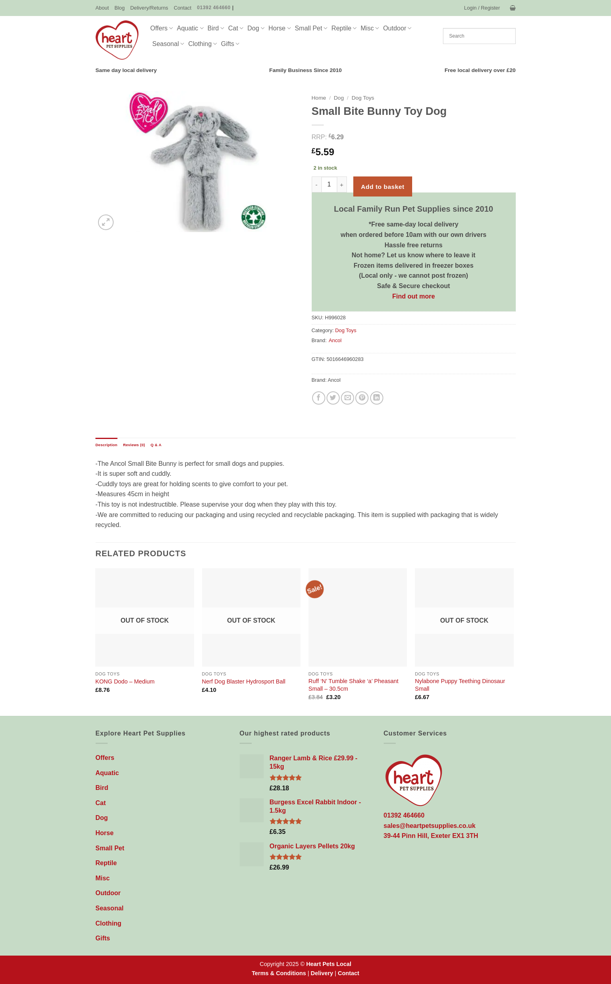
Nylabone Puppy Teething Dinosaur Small (460, 685)
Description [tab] (107, 445)
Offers (161, 28)
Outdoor (397, 28)
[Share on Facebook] (318, 398)
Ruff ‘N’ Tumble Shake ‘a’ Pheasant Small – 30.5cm (354, 685)
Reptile (344, 28)
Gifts (230, 44)
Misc (370, 28)
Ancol (335, 340)
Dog (255, 28)
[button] (482, 8)
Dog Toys (363, 98)
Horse (279, 28)
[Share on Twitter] (333, 398)
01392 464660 (213, 7)
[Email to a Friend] (347, 398)
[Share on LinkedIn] (376, 398)
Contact (182, 8)
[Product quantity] (329, 184)
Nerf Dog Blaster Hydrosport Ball (244, 681)
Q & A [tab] (155, 445)
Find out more (413, 296)
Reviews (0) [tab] (134, 445)
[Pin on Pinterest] (362, 398)
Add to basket (383, 186)
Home (319, 98)
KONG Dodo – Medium (124, 681)
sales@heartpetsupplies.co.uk (430, 825)
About (102, 8)
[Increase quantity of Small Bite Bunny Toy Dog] (342, 184)
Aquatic (190, 28)
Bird (216, 28)
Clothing (202, 44)
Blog (119, 8)
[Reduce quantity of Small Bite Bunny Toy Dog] (316, 184)
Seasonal (168, 44)
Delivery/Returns (149, 8)
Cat (235, 28)
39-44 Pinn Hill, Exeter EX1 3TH (431, 835)
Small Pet (311, 28)
